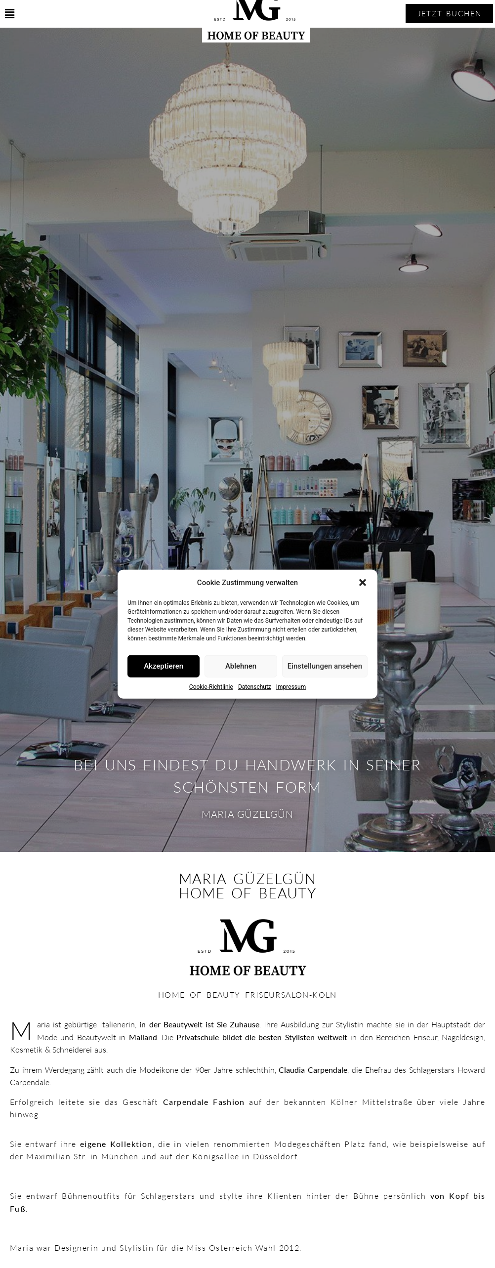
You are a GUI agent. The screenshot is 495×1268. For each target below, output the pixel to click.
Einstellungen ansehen (325, 666)
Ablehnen (240, 666)
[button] (363, 583)
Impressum (291, 686)
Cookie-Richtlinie (211, 686)
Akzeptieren (163, 666)
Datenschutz (254, 686)
